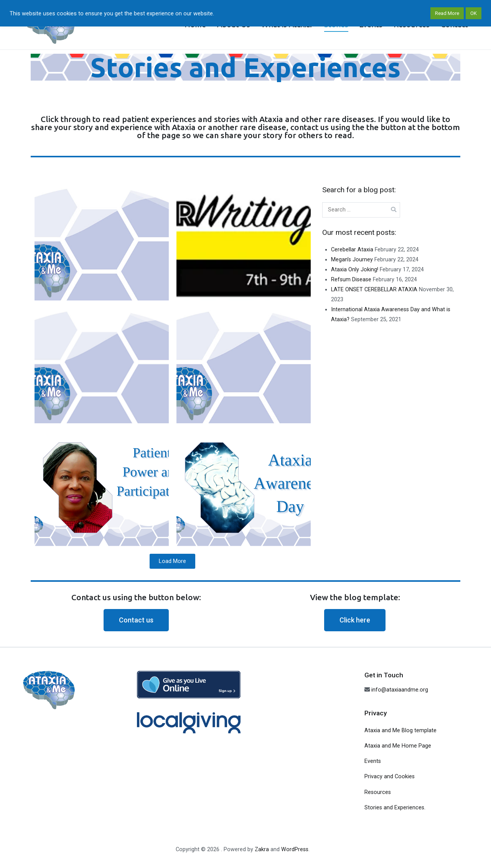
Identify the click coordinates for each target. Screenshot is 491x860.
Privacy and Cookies (389, 776)
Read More (447, 13)
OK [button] (473, 13)
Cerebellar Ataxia (352, 249)
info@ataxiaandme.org (399, 690)
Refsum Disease (351, 279)
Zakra (262, 849)
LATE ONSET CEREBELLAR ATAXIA (374, 289)
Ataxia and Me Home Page (397, 746)
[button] (136, 620)
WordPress (294, 849)
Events (372, 761)
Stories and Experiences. (394, 807)
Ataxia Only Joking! (354, 269)
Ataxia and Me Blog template (400, 730)
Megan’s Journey (352, 259)
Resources (377, 792)
